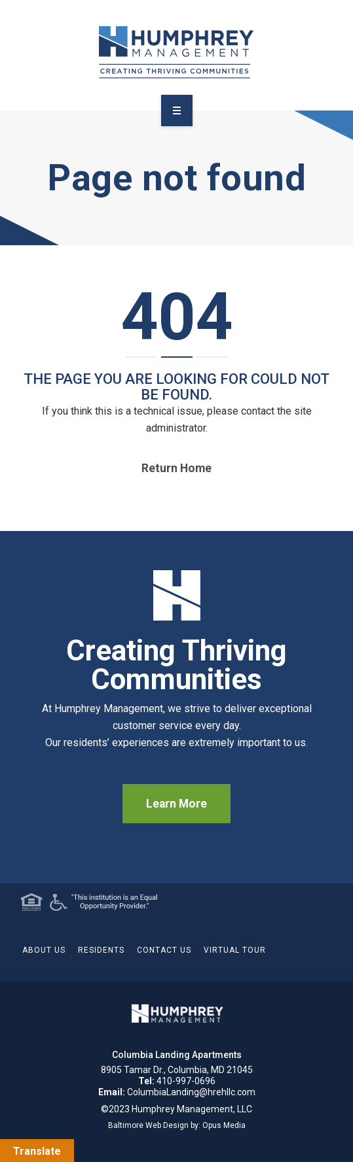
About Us (43, 950)
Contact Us (164, 950)
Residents (101, 950)
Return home (176, 468)
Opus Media (224, 1125)
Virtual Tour (235, 950)
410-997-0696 (186, 1081)
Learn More (176, 803)
